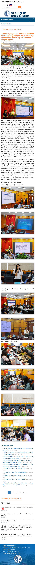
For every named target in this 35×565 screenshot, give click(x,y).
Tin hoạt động (7, 23)
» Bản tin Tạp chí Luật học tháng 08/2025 (14, 472)
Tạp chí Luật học (18, 13)
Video (4, 5)
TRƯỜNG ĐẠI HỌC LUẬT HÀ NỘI (20, 16)
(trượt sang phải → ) (11, 29)
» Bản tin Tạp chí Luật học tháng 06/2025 (14, 479)
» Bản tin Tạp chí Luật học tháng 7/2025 (14, 475)
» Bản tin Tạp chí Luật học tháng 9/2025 (14, 468)
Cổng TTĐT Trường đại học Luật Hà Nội (13, 2)
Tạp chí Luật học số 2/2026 (8, 520)
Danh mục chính (7, 20)
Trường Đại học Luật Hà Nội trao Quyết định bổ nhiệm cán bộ (17, 507)
